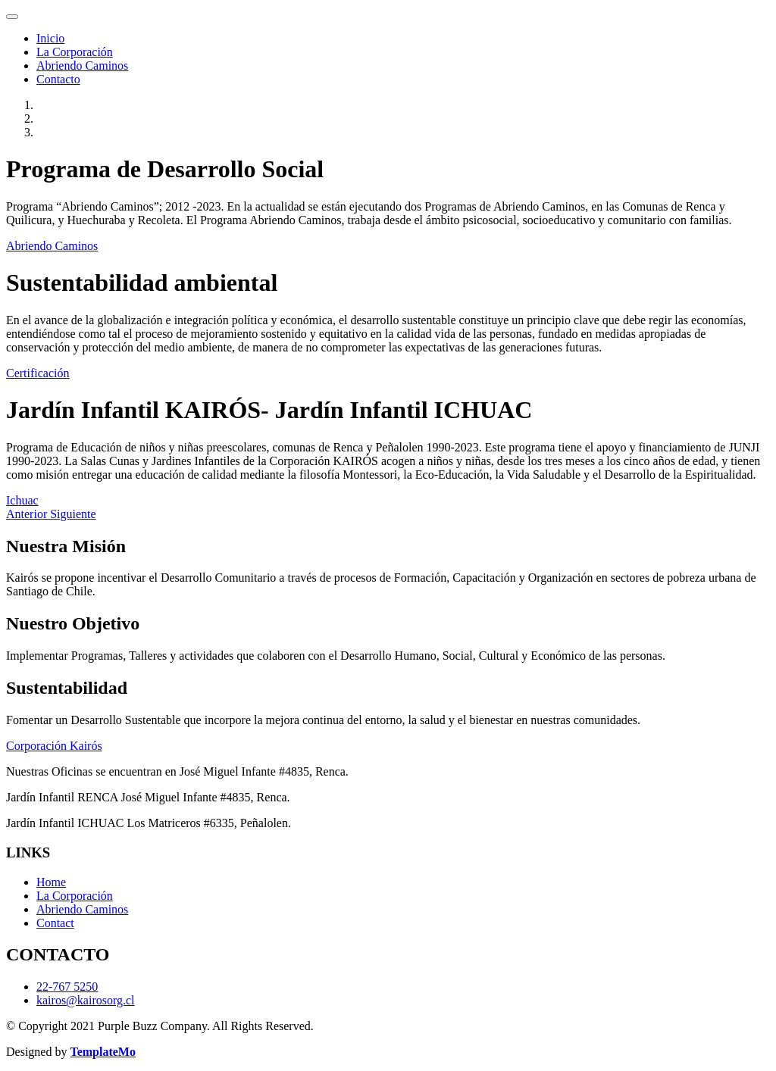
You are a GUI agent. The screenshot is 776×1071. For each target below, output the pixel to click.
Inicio (50, 38)
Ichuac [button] (22, 500)
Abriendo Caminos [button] (52, 245)
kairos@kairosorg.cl (85, 1000)
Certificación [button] (38, 373)
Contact (55, 922)
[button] (28, 513)
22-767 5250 (67, 986)
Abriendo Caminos (82, 65)
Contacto (58, 79)
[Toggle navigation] (12, 16)
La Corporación (74, 51)
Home (51, 882)
